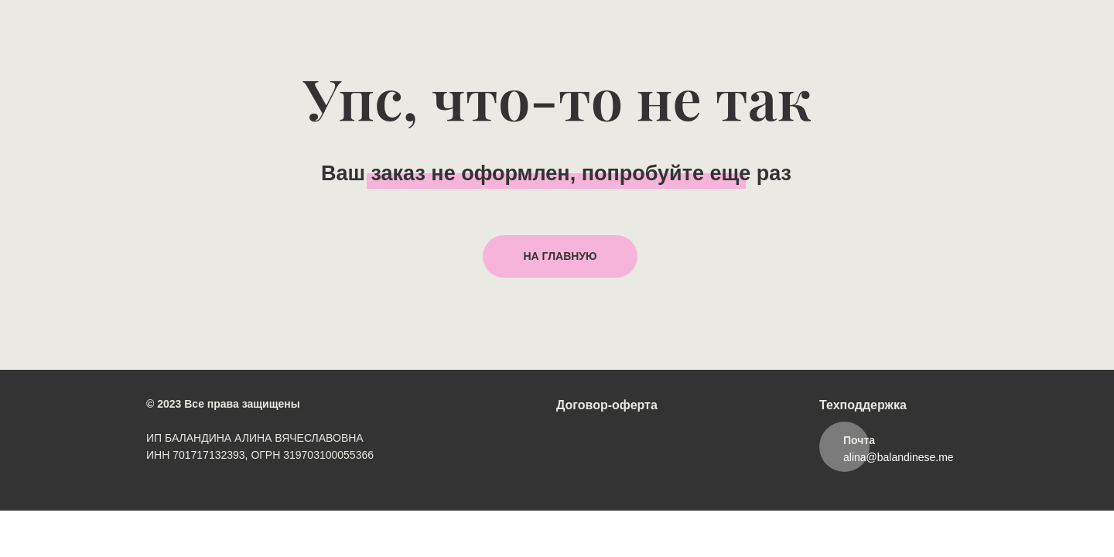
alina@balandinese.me (898, 457)
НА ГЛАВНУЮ (560, 256)
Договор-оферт (603, 405)
